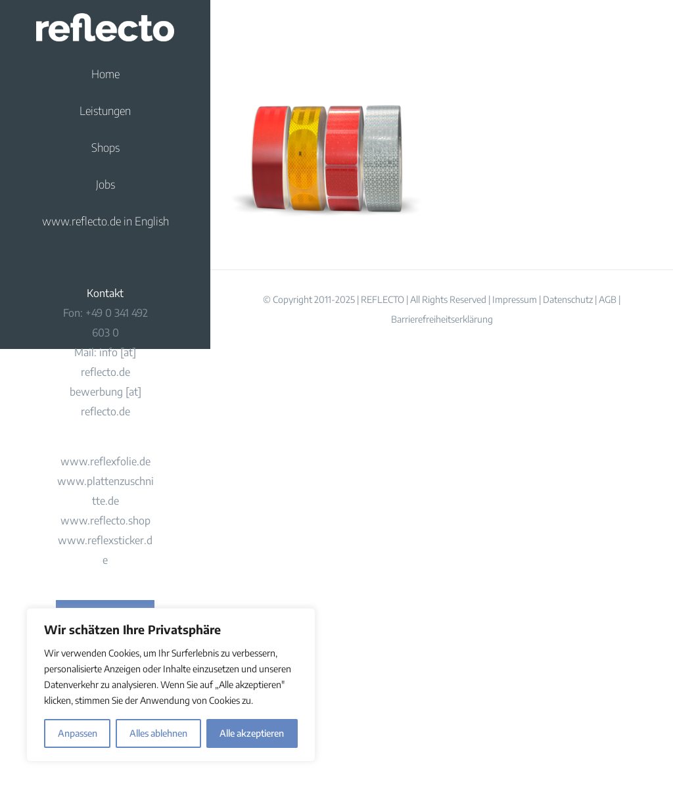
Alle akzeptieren (252, 733)
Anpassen (77, 733)
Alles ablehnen (158, 733)
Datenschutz (568, 299)
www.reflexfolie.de (105, 461)
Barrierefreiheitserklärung (442, 319)
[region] (170, 685)
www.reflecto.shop (105, 520)
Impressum (514, 299)
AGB (607, 299)
